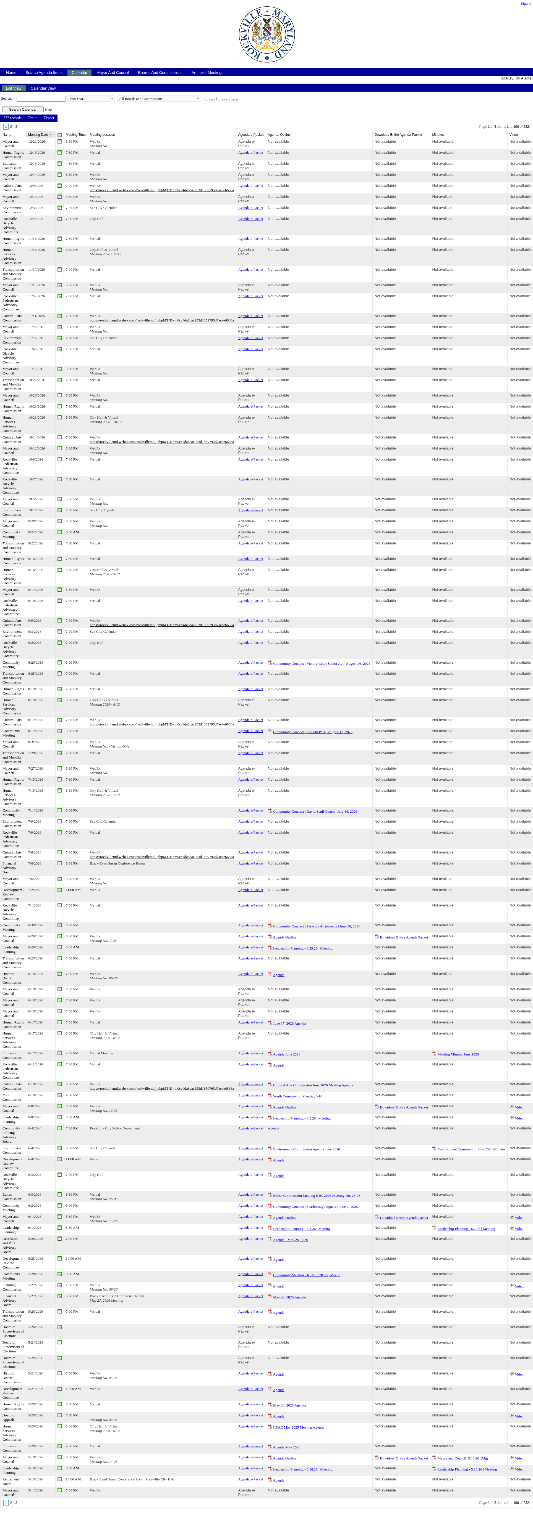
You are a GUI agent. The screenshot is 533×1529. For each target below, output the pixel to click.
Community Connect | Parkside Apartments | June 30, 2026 (316, 926)
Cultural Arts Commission (12, 188)
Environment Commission (12, 210)
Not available (278, 141)
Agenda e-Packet (246, 143)
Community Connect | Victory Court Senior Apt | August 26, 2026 (321, 663)
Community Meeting (11, 534)
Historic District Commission (11, 978)
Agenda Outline (284, 937)
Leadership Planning (10, 949)
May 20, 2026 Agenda (289, 1405)
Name (6, 135)
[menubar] (29, 118)
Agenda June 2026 (286, 1054)
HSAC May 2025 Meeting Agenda (298, 1427)
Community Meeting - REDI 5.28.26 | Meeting (308, 1275)
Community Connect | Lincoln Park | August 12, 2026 (312, 732)
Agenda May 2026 (286, 1447)
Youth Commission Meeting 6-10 (297, 1096)
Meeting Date (38, 135)
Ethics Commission (11, 1196)
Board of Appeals (8, 1417)
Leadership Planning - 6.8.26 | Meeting (302, 1118)
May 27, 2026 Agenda (289, 1297)
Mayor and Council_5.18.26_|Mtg (463, 1458)
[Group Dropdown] (33, 118)
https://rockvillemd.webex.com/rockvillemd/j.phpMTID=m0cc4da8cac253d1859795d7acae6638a (162, 190)
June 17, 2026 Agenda (289, 1023)
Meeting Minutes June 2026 (458, 1054)
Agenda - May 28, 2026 (290, 1240)
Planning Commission (11, 1287)
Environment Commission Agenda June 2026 (306, 1149)
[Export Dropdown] (48, 118)
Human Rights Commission (13, 154)
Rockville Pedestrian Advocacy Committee (10, 302)
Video (519, 1107)
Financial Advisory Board (9, 867)
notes (212, 99)
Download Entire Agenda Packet (404, 937)
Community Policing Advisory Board (11, 1135)
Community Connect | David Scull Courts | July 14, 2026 (315, 811)
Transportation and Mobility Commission (13, 273)
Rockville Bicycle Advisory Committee (10, 225)
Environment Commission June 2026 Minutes (471, 1149)
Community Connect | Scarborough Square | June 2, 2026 (315, 1206)
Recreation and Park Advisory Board (10, 1245)
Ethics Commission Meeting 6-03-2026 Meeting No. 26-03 (316, 1195)
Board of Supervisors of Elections (13, 1331)
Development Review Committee (12, 894)
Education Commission (11, 165)
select (112, 98)
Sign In (526, 3)
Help (48, 109)
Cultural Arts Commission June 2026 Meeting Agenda (313, 1085)
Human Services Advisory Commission (11, 256)
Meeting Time (76, 135)
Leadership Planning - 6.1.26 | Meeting (302, 1229)
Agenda (278, 975)
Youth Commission (11, 1097)
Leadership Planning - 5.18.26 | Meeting (303, 1469)
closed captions (230, 99)
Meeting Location (102, 135)
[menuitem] (12, 118)
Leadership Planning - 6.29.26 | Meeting (303, 948)
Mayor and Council (10, 143)
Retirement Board (10, 1481)
